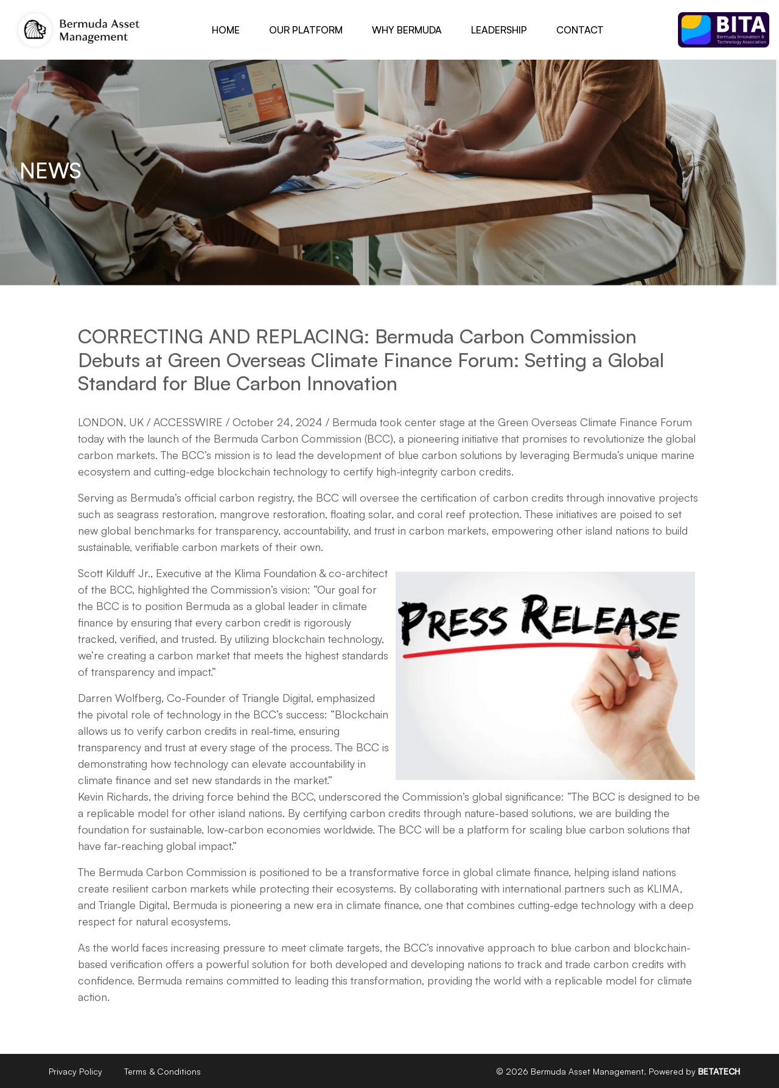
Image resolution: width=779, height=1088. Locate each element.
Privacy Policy (75, 1071)
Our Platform (306, 30)
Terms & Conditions (162, 1071)
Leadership (499, 30)
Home (226, 30)
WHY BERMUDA (407, 30)
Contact (580, 30)
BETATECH (719, 1071)
